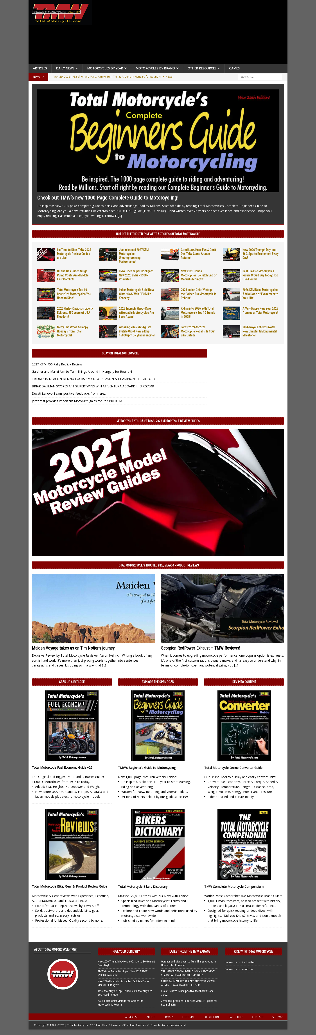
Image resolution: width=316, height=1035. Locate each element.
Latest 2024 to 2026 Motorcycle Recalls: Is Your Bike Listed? (198, 331)
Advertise (131, 1017)
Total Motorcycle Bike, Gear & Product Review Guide (69, 886)
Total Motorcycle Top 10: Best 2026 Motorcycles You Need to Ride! (74, 294)
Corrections (211, 1017)
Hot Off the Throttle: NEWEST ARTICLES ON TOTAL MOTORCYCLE (158, 234)
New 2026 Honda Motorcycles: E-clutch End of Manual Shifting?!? (199, 275)
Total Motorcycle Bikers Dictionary (142, 886)
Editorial (188, 1017)
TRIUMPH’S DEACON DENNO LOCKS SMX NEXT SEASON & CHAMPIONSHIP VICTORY (93, 379)
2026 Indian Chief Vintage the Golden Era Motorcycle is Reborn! (198, 294)
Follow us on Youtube (239, 969)
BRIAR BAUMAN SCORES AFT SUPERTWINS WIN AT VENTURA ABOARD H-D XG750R (93, 386)
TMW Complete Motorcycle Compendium (234, 886)
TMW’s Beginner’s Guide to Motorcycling (147, 768)
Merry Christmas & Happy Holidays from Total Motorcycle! (72, 331)
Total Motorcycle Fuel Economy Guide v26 (62, 767)
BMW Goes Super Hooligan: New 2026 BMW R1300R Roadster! (136, 275)
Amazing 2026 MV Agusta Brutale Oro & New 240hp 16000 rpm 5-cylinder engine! (136, 331)
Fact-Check (236, 1017)
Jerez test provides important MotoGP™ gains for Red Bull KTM (77, 401)
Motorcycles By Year (105, 68)
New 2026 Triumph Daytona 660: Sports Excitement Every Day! (260, 254)
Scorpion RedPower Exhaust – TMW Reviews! (200, 648)
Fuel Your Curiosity (126, 951)
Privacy (169, 1017)
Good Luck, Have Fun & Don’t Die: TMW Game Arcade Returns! (198, 254)
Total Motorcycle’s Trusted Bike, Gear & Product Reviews (158, 565)
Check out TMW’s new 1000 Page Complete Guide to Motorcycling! (107, 198)
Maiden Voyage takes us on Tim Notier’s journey (73, 648)
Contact (258, 1017)
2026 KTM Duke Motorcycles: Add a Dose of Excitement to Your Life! (260, 294)
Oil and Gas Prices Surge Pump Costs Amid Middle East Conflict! (72, 275)
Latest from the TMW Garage (189, 951)
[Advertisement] (191, 33)
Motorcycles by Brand (155, 68)
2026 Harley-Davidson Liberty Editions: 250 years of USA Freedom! (75, 312)
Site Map (277, 1017)
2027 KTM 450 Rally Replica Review (57, 364)
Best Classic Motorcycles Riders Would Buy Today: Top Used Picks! (260, 275)
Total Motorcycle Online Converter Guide (233, 768)
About (151, 1017)
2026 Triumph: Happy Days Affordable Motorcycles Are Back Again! (136, 312)
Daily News (65, 68)
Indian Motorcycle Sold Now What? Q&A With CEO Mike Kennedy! (136, 294)
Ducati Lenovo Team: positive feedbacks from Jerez (69, 393)
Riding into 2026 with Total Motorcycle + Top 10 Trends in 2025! (198, 312)
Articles (40, 68)
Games (234, 68)
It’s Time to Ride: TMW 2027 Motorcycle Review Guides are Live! (74, 254)
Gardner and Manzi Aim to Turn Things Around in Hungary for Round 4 (82, 371)
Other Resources (202, 68)
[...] (120, 216)
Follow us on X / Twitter (240, 962)
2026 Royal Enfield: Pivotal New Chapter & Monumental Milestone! (259, 331)
